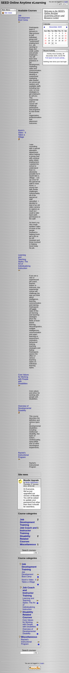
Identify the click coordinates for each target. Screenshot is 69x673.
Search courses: (29, 550)
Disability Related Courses (25, 539)
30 (52, 43)
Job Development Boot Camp (24, 18)
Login (66, 2)
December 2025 (55, 27)
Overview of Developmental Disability (24, 408)
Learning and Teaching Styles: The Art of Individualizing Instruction (24, 261)
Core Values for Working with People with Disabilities (23, 379)
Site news (8, 13)
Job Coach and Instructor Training (28, 530)
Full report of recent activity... (55, 58)
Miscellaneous (28, 544)
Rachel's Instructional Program (23, 455)
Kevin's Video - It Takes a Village (22, 133)
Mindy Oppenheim (32, 482)
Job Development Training (27, 522)
